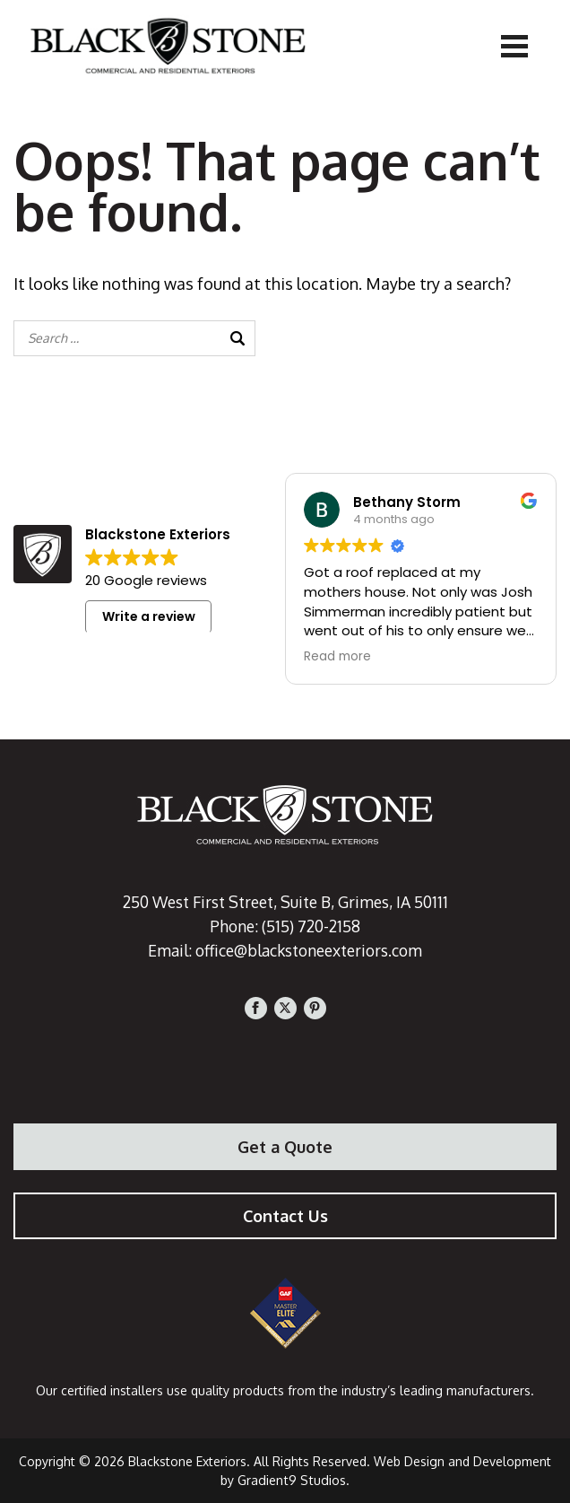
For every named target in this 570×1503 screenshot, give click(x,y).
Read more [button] (337, 657)
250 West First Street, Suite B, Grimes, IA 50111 (285, 902)
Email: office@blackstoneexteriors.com (285, 950)
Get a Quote (285, 1147)
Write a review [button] (148, 616)
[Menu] (514, 45)
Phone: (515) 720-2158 (285, 926)
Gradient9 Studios (291, 1480)
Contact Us (285, 1216)
